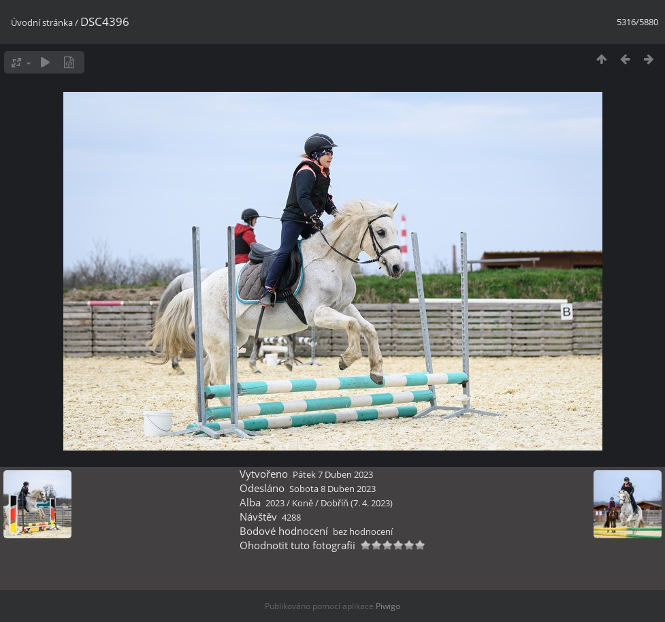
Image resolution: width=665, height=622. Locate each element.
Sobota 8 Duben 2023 (332, 488)
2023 (275, 503)
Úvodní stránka (42, 22)
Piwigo (388, 606)
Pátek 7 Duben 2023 (333, 474)
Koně (302, 503)
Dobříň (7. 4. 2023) (357, 503)
